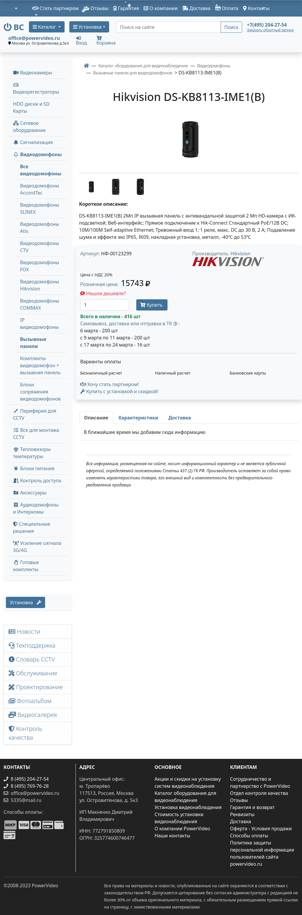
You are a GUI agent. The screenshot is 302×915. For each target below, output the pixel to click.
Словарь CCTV (32, 659)
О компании (161, 8)
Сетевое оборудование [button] (29, 126)
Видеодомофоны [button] (37, 154)
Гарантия (126, 8)
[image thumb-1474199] (116, 186)
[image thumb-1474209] (91, 186)
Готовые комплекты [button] (26, 566)
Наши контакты (172, 835)
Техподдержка (32, 645)
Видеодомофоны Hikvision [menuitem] (39, 285)
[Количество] (104, 305)
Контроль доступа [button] (37, 480)
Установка (25, 602)
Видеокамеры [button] (32, 72)
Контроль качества (25, 733)
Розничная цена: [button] (115, 284)
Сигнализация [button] (33, 142)
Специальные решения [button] (31, 527)
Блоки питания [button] (33, 468)
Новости (24, 631)
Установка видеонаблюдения (188, 807)
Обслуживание (33, 673)
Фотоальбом (30, 701)
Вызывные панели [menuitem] (33, 342)
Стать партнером (55, 8)
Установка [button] (87, 27)
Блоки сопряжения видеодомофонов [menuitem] (40, 391)
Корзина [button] (106, 41)
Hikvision (240, 253)
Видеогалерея (33, 715)
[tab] (96, 417)
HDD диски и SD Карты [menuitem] (31, 107)
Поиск (231, 27)
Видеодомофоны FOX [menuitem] (39, 266)
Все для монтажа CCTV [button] (36, 433)
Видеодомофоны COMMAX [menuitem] (39, 304)
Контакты (256, 8)
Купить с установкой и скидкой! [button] (119, 391)
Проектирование (36, 687)
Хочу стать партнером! (109, 384)
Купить (152, 305)
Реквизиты (242, 814)
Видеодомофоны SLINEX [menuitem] (39, 208)
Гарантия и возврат (252, 807)
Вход (81, 40)
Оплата (227, 8)
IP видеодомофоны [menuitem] (39, 323)
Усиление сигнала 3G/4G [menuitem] (37, 546)
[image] (188, 139)
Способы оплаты (249, 835)
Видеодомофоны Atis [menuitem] (39, 227)
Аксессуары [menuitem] (29, 492)
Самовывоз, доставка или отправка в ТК (130, 323)
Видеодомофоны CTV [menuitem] (39, 247)
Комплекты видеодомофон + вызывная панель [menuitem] (40, 365)
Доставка (196, 8)
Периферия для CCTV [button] (34, 414)
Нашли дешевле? (103, 293)
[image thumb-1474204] (140, 186)
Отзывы (96, 8)
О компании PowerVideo (182, 828)
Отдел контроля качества (259, 793)
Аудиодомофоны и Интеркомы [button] (36, 508)
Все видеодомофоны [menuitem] (40, 170)
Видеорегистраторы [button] (36, 88)
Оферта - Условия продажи (261, 828)
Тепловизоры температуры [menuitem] (32, 453)
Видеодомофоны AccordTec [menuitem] (39, 189)
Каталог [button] (45, 27)
